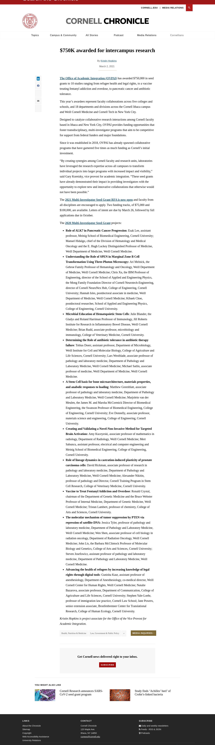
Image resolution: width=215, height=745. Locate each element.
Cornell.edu (149, 4)
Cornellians (177, 31)
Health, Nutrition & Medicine (73, 629)
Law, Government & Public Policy (104, 629)
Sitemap (26, 725)
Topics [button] (35, 31)
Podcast (118, 31)
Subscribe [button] (107, 661)
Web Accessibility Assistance (35, 733)
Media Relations (173, 4)
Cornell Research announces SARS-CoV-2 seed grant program (81, 688)
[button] (189, 4)
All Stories (92, 31)
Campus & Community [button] (63, 31)
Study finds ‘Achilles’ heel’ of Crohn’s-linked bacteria (153, 688)
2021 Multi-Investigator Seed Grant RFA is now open (99, 196)
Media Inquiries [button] (143, 629)
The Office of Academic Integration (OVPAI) (88, 74)
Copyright (26, 729)
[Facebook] (176, 742)
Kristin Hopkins (109, 57)
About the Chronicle (31, 722)
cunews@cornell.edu (90, 733)
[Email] (190, 742)
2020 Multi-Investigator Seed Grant (88, 219)
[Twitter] (183, 742)
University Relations (31, 736)
